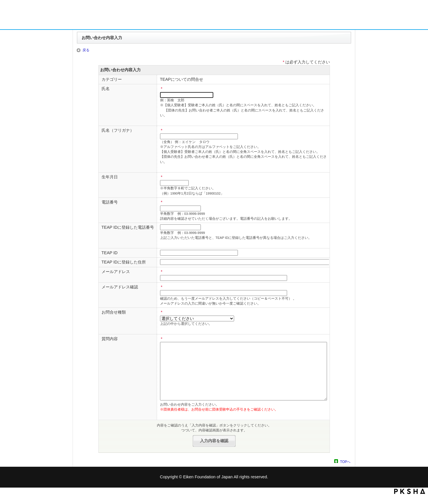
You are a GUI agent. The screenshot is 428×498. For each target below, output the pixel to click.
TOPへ (345, 462)
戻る (85, 50)
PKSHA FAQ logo (409, 491)
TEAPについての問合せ (181, 79)
